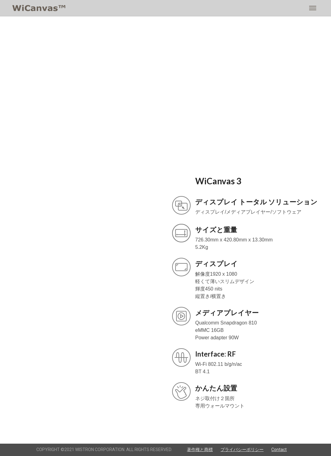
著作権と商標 (200, 449)
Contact (279, 449)
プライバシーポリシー (242, 449)
